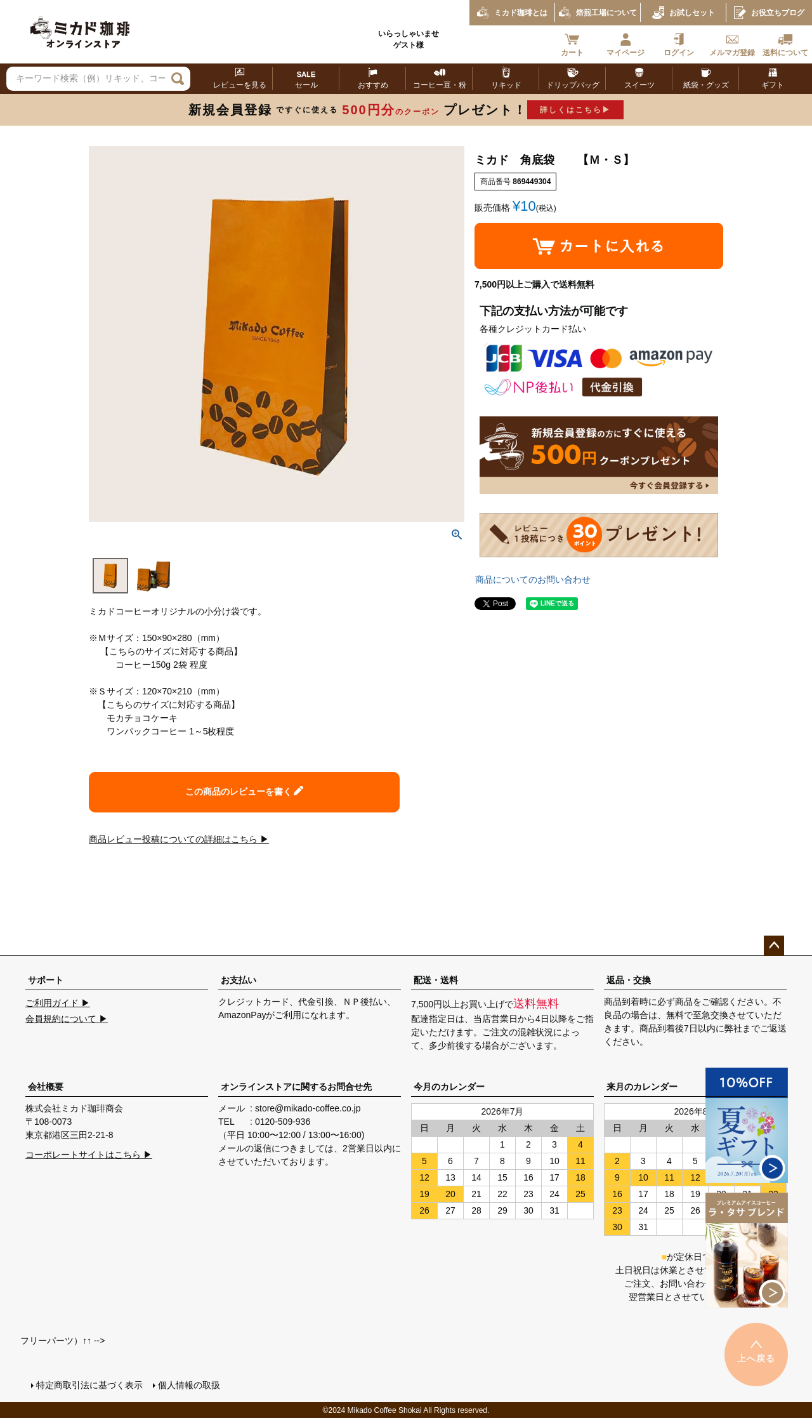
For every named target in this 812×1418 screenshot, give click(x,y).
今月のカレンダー (449, 1087)
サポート (45, 980)
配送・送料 (436, 980)
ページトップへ (774, 946)
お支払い (238, 980)
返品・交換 (628, 980)
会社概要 (45, 1087)
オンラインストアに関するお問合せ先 (296, 1087)
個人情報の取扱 (188, 1384)
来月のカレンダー (642, 1087)
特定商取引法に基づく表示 (89, 1384)
